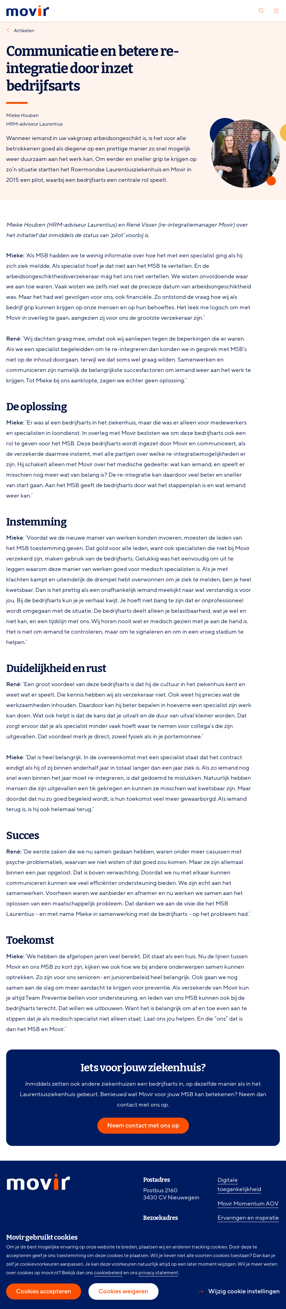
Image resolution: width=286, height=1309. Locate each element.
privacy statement (158, 1272)
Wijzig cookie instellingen (244, 1291)
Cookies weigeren (123, 1291)
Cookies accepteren (43, 1291)
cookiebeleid (108, 1272)
